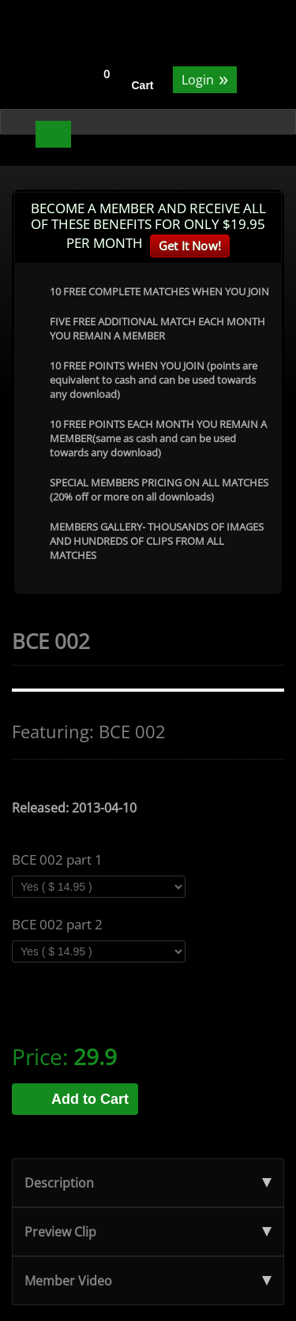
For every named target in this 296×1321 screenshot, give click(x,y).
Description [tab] (148, 1183)
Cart (143, 85)
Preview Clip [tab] (148, 1231)
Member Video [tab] (148, 1280)
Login (205, 78)
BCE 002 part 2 (57, 925)
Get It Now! (190, 245)
